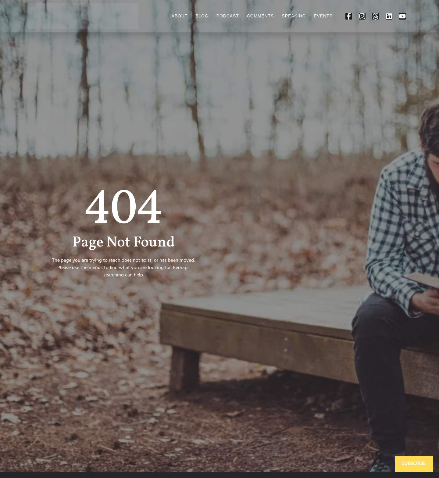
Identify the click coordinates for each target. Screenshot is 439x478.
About (179, 15)
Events (323, 15)
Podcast (227, 15)
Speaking (294, 15)
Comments (260, 15)
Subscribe (414, 464)
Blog (202, 15)
